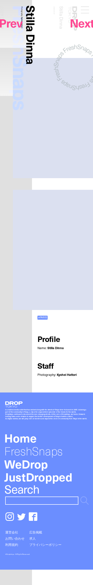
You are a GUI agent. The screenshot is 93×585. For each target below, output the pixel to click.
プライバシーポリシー (45, 544)
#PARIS (42, 317)
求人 (32, 538)
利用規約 (11, 544)
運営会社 (11, 532)
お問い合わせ (15, 538)
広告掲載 (35, 532)
